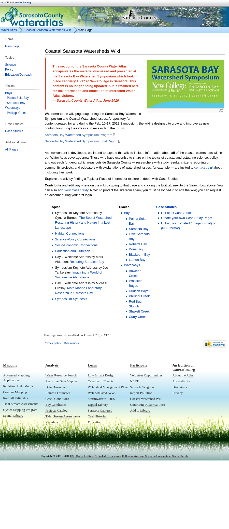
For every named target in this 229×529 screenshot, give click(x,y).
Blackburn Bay (139, 254)
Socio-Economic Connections (76, 245)
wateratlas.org (184, 370)
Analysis (52, 365)
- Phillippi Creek (15, 113)
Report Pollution (141, 393)
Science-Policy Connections (75, 239)
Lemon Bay (137, 260)
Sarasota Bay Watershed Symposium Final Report (81, 141)
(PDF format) (170, 228)
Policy (9, 69)
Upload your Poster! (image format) (186, 223)
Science (10, 64)
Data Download (55, 387)
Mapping (10, 365)
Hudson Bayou (139, 291)
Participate (138, 365)
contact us (201, 167)
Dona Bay (136, 249)
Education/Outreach (18, 74)
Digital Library (98, 404)
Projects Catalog (56, 410)
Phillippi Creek (139, 296)
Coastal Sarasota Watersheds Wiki (47, 30)
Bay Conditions (55, 404)
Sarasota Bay (139, 229)
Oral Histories (97, 416)
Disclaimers (71, 343)
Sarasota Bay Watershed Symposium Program (78, 135)
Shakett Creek (139, 311)
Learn (92, 365)
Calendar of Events (100, 381)
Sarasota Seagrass (142, 387)
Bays (8, 93)
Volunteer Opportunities (146, 375)
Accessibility (181, 381)
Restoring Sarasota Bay (87, 262)
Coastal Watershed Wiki (146, 399)
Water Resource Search (61, 375)
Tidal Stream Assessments (20, 404)
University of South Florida (172, 455)
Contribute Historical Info (147, 404)
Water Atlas (9, 30)
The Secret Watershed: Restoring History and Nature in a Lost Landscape (83, 222)
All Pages (11, 149)
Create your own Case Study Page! (186, 218)
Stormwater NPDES (101, 399)
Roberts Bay (138, 244)
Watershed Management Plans (108, 387)
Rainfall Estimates (15, 398)
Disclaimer (180, 387)
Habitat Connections (69, 233)
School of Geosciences (108, 455)
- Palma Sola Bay (17, 98)
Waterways (12, 108)
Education (94, 422)
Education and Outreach (72, 251)
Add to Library (140, 410)
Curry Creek (138, 317)
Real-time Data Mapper (19, 386)
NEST (134, 381)
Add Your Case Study (73, 190)
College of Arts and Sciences (138, 455)
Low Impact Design (101, 375)
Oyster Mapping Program (20, 410)
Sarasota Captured (100, 410)
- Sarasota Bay (15, 103)
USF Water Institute (82, 455)
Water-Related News (102, 393)
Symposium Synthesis (71, 299)
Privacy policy (52, 343)
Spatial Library (13, 415)
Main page (12, 46)
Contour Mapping (15, 392)
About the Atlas (183, 375)
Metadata (51, 422)
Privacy (178, 393)
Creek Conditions (57, 399)
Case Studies (14, 131)
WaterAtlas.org (23, 2)
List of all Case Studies (177, 213)
